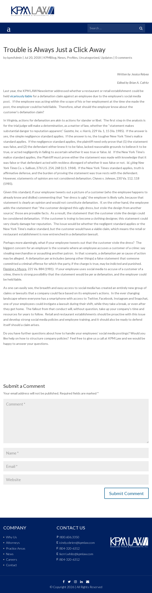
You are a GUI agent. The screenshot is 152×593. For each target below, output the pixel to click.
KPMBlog (49, 57)
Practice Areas (15, 548)
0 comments (123, 57)
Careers (11, 559)
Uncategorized (89, 57)
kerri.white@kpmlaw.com (76, 554)
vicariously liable (21, 96)
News (62, 57)
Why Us (11, 537)
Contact (11, 565)
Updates (107, 57)
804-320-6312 (70, 548)
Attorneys (13, 542)
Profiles (72, 57)
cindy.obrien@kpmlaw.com (77, 542)
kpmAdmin (14, 57)
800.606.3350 (69, 537)
